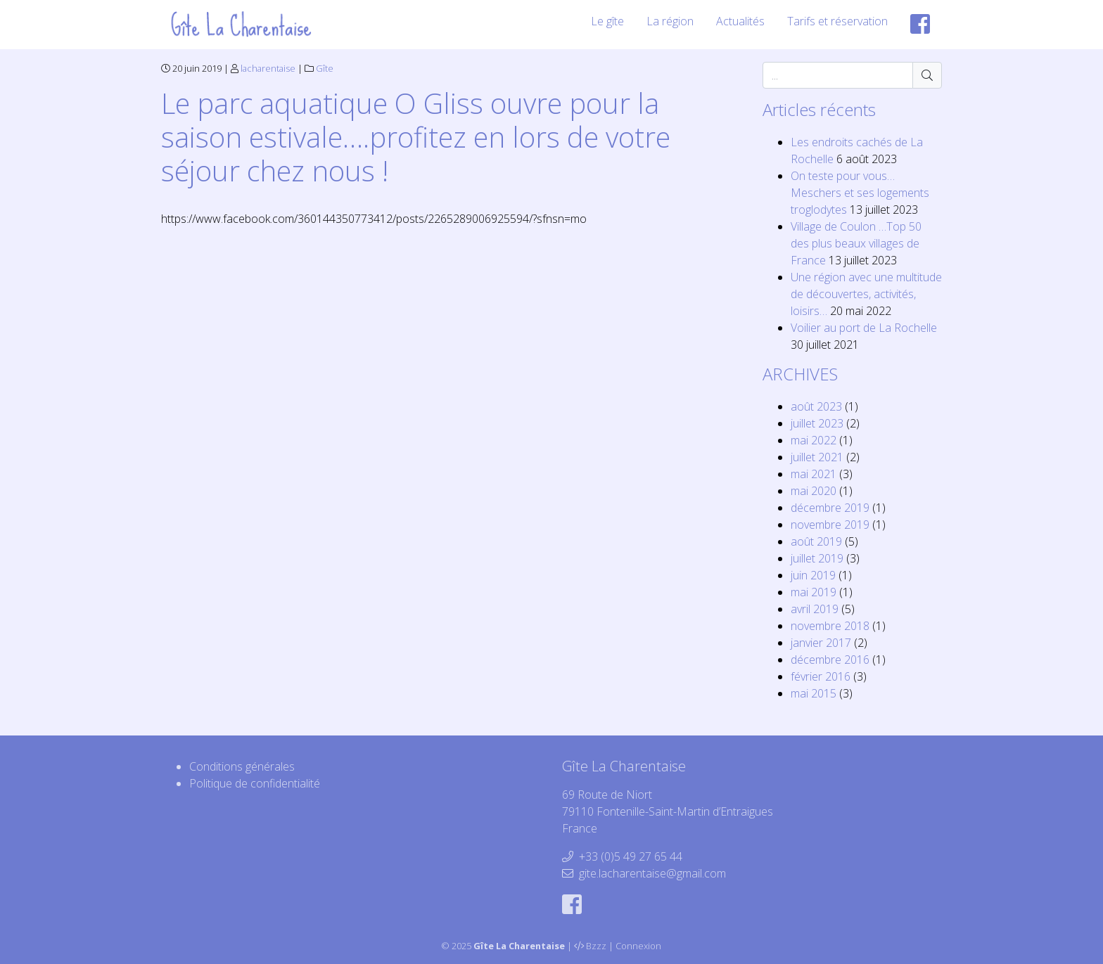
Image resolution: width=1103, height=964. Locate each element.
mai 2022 (813, 440)
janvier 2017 (821, 642)
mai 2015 (813, 693)
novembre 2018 (830, 626)
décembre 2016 (830, 659)
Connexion (638, 945)
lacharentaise (268, 68)
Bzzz (596, 945)
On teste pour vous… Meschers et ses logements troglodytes (860, 192)
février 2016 (820, 676)
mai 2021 (813, 474)
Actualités (740, 21)
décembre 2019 (830, 507)
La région (670, 21)
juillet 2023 (817, 423)
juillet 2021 (817, 457)
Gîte (324, 68)
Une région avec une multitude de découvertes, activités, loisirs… (866, 294)
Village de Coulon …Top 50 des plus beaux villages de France (856, 243)
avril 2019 (815, 609)
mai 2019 (813, 592)
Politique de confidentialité (254, 783)
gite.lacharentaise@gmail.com (652, 873)
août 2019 (816, 541)
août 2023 (816, 406)
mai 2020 (813, 491)
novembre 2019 (830, 524)
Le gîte (607, 21)
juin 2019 (813, 575)
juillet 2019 (817, 558)
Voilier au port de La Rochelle (864, 327)
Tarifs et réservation (837, 21)
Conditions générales (242, 766)
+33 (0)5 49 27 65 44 (630, 856)
